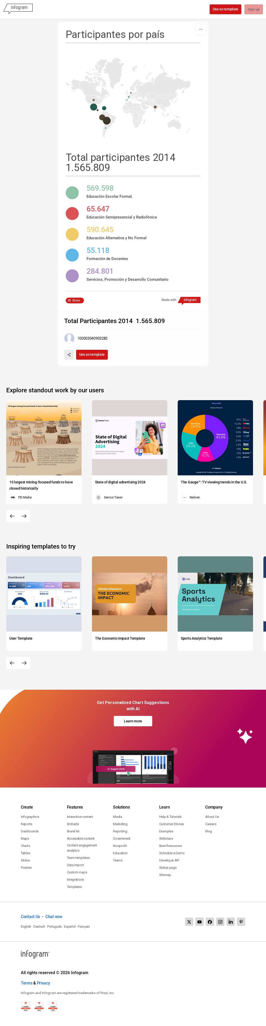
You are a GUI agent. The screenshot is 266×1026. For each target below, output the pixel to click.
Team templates (78, 858)
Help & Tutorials (170, 817)
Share (76, 300)
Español (70, 926)
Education (120, 853)
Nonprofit (120, 846)
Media (117, 817)
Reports (26, 824)
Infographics (30, 817)
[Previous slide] (12, 516)
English (26, 926)
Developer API (169, 860)
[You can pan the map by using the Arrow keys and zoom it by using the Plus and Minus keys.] (133, 98)
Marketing (120, 824)
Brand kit (73, 831)
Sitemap (165, 875)
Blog (208, 831)
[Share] (69, 355)
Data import (75, 865)
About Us (212, 817)
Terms (26, 983)
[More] (201, 29)
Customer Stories (171, 824)
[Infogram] (18, 9)
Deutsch (39, 926)
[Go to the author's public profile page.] (86, 338)
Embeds (73, 824)
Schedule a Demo (172, 853)
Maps (25, 838)
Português (54, 926)
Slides (25, 860)
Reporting (120, 831)
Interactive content (80, 817)
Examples (166, 831)
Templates (74, 887)
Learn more (133, 721)
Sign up (253, 10)
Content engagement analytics (82, 847)
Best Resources (170, 846)
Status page (168, 868)
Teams (118, 860)
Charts (25, 846)
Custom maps (77, 872)
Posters (26, 868)
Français (84, 926)
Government (121, 838)
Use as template (225, 9)
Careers (210, 824)
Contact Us (30, 916)
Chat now (53, 916)
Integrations (75, 879)
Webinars (166, 838)
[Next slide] (24, 516)
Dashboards (30, 831)
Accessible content (81, 838)
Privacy (43, 983)
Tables (25, 853)
